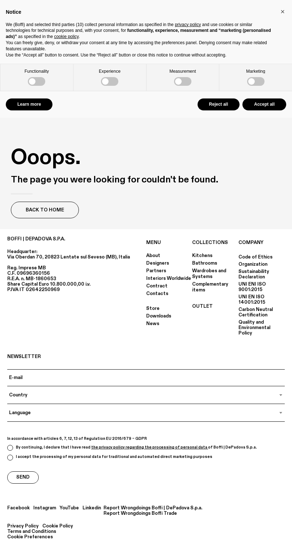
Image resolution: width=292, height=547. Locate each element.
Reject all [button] (218, 104)
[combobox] (146, 395)
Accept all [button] (264, 104)
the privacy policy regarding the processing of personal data (149, 447)
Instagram (44, 508)
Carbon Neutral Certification (255, 312)
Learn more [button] (29, 104)
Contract (157, 286)
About (153, 255)
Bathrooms (204, 263)
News (152, 324)
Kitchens (202, 255)
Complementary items (210, 287)
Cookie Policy (57, 526)
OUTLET (202, 306)
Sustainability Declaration (253, 274)
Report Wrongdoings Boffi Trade (140, 513)
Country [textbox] (18, 395)
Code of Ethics (255, 257)
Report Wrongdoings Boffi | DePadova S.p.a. (152, 508)
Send (23, 477)
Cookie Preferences (30, 537)
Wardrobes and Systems (209, 273)
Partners (156, 271)
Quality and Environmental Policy (254, 327)
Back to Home (45, 210)
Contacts (157, 293)
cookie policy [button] (66, 36)
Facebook (18, 508)
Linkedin (91, 508)
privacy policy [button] (188, 24)
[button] (282, 11)
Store (153, 308)
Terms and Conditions (31, 531)
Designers (157, 263)
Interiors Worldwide (168, 278)
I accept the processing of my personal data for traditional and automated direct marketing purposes (109, 457)
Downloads (158, 316)
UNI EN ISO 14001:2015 (251, 299)
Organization (252, 264)
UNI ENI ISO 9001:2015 (252, 287)
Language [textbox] (20, 413)
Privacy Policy (23, 526)
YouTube (69, 508)
